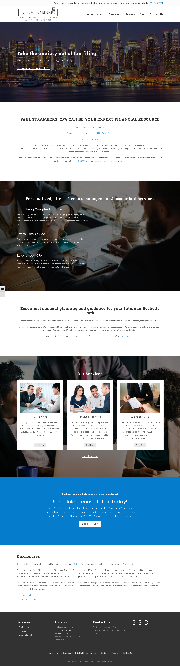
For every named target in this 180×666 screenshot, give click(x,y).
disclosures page (93, 139)
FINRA (73, 564)
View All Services (90, 456)
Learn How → (98, 636)
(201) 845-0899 (64, 633)
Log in (111, 661)
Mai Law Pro (83, 661)
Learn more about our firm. (33, 68)
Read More (39, 445)
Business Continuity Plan (30, 599)
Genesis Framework (95, 661)
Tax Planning (40, 417)
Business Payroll (140, 417)
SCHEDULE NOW (90, 523)
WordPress (105, 661)
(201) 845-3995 (156, 3)
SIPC (78, 564)
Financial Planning (90, 417)
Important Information (29, 595)
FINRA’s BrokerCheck (104, 133)
